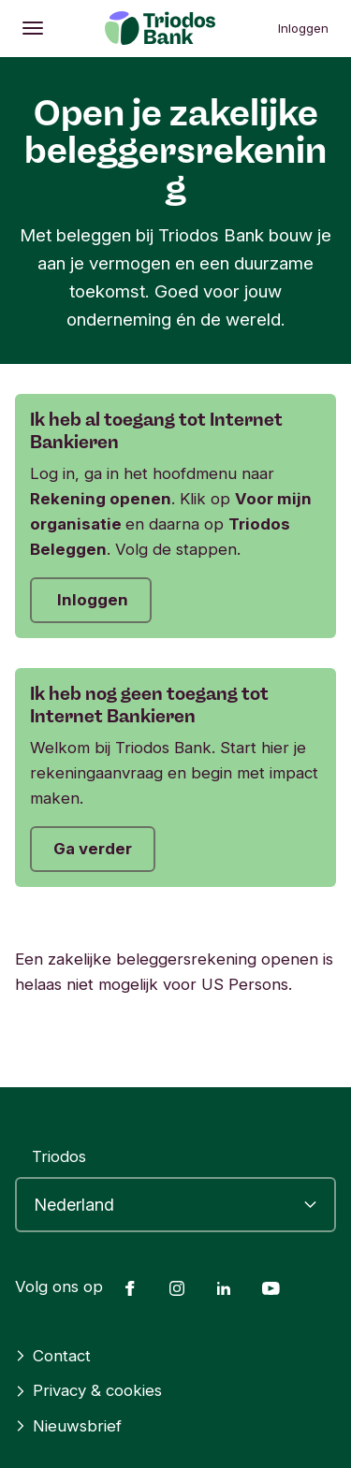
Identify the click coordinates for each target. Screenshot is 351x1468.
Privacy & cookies (88, 1390)
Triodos (59, 1156)
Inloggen (303, 28)
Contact (53, 1355)
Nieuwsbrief (68, 1426)
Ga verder (92, 848)
